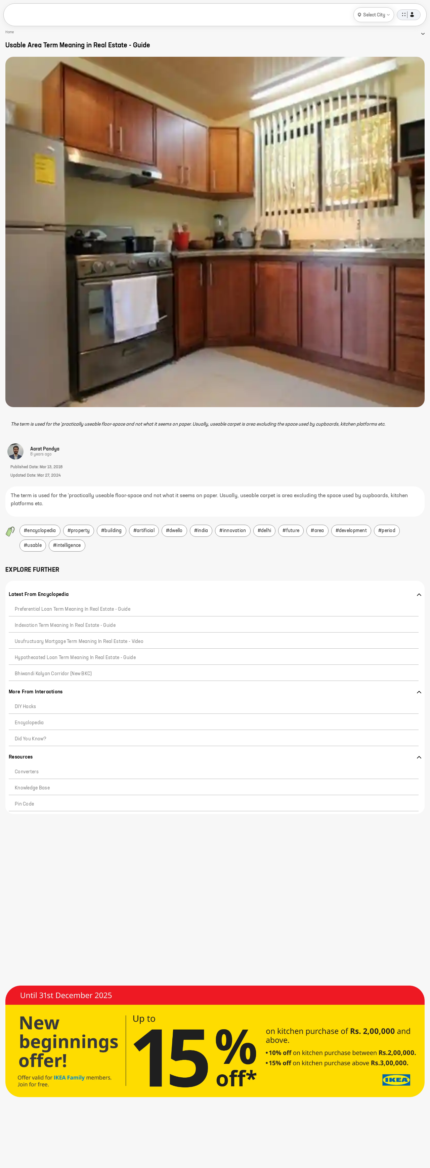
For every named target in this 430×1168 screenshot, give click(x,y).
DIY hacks (25, 706)
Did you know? (31, 739)
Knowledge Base (32, 788)
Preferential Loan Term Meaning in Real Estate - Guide (72, 609)
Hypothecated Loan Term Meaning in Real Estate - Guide (75, 657)
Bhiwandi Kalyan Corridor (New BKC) (53, 674)
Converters (27, 772)
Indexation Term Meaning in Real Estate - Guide (65, 625)
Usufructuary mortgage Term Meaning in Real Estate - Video (79, 641)
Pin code (24, 804)
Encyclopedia (29, 723)
